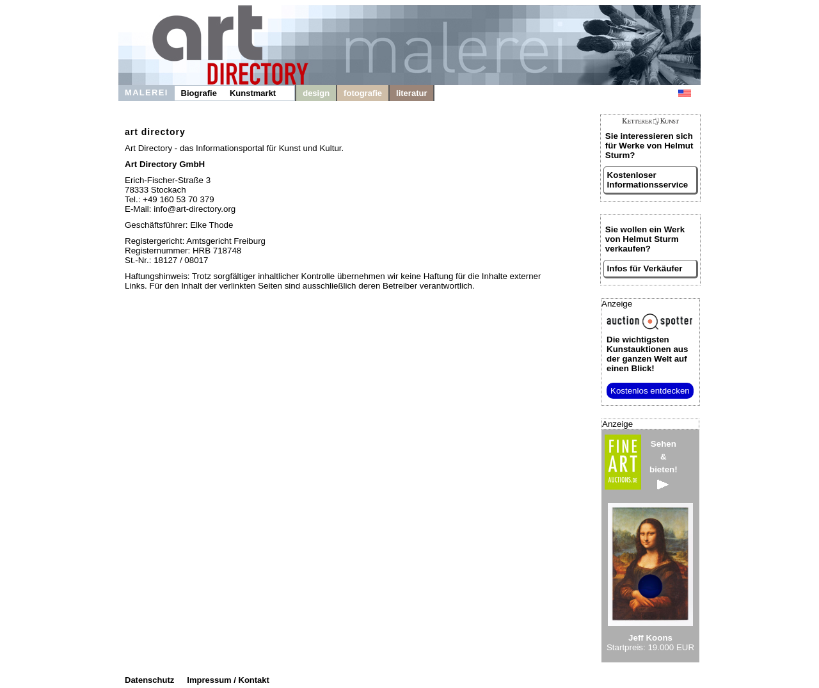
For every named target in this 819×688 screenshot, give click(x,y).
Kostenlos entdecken (650, 391)
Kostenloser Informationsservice (647, 179)
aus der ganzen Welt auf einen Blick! (647, 354)
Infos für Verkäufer (645, 268)
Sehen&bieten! (663, 464)
